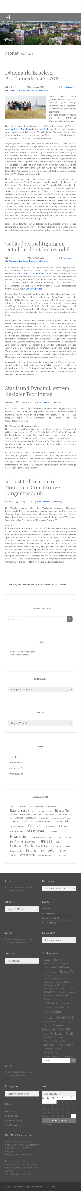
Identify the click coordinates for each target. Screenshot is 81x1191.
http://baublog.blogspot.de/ (18, 1154)
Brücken (12, 90)
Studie (46, 129)
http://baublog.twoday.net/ (18, 1174)
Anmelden (13, 757)
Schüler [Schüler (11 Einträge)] (68, 837)
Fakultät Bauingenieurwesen (21, 651)
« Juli (44, 1124)
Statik (58, 402)
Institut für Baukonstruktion (34, 273)
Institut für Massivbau (20, 129)
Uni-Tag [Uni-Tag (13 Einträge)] (13, 855)
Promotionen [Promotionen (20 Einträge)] (38, 837)
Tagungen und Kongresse (38, 261)
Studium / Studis (41, 90)
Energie (25, 261)
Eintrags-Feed (15, 762)
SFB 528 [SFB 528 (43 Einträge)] (64, 1029)
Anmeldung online (33, 288)
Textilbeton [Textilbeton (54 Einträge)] (65, 1045)
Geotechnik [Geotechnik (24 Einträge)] (62, 995)
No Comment (66, 87)
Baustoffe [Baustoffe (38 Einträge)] (67, 971)
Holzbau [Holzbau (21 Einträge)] (62, 826)
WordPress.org (15, 773)
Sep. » (50, 1124)
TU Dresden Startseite (19, 654)
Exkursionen (20, 90)
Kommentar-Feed (16, 768)
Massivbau (30, 90)
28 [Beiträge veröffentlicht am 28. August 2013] (53, 1116)
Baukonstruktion (15, 261)
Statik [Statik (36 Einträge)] (70, 1033)
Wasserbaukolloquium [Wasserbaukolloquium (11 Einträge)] (46, 855)
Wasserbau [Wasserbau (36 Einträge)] (27, 855)
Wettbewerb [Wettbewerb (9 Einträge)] (62, 855)
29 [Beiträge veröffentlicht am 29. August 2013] (58, 1116)
